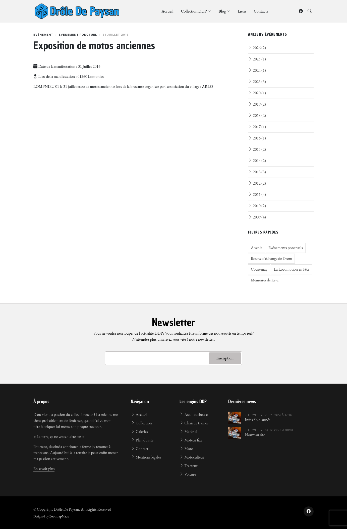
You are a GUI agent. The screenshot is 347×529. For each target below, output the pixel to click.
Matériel (188, 431)
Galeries (139, 431)
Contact (139, 448)
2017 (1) (257, 126)
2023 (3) (257, 81)
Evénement (43, 38)
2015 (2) (257, 149)
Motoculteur (192, 457)
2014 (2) (257, 160)
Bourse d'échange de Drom (271, 258)
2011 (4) (257, 194)
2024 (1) (257, 70)
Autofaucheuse (194, 414)
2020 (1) (257, 93)
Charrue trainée (194, 423)
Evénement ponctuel (78, 38)
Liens (242, 11)
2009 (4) (257, 217)
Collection (141, 423)
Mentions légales (146, 457)
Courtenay (259, 269)
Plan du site (142, 440)
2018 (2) (257, 115)
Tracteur (189, 465)
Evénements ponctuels (285, 247)
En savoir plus (43, 468)
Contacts (261, 11)
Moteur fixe (191, 440)
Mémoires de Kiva (264, 280)
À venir (256, 247)
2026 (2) (257, 47)
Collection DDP (196, 11)
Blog (224, 11)
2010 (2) (257, 205)
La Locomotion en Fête (291, 269)
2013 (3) (257, 172)
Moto (186, 448)
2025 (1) (257, 59)
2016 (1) (257, 138)
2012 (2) (257, 183)
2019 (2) (257, 104)
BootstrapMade (59, 516)
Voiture (188, 474)
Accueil (167, 11)
